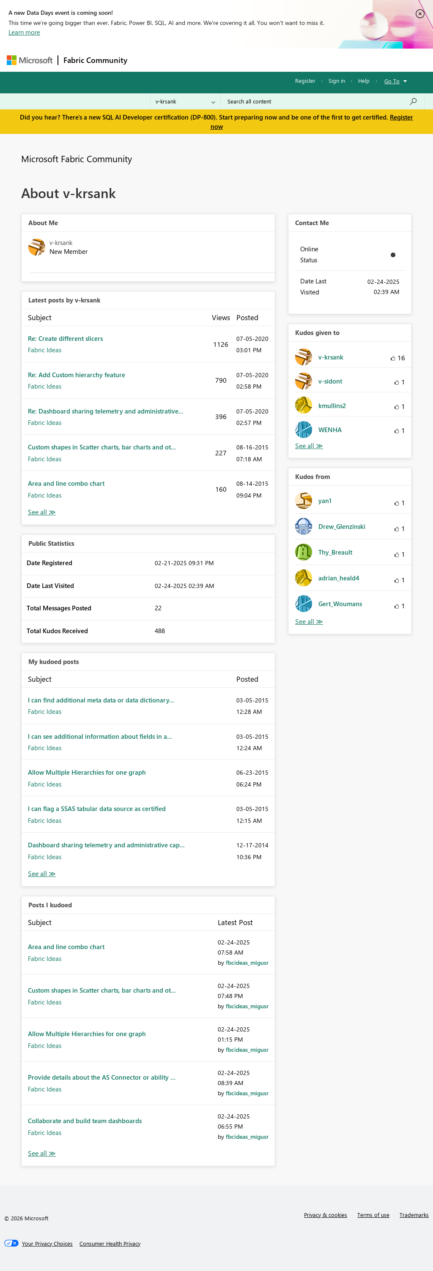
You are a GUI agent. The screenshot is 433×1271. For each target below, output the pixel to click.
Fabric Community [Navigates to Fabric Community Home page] (95, 60)
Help (364, 80)
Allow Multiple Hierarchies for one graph (87, 772)
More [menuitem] (322, 59)
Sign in (337, 80)
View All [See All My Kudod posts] (42, 874)
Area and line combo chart (66, 483)
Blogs (294, 59)
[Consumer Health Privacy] (109, 1243)
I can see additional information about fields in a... (100, 736)
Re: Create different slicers (65, 338)
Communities (256, 59)
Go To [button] (392, 80)
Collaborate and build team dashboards (85, 1120)
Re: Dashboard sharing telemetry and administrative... (106, 411)
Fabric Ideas (44, 350)
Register (305, 80)
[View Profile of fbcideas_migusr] (247, 962)
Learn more (24, 32)
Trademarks (414, 1214)
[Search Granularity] (185, 101)
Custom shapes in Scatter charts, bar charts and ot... (102, 447)
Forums (146, 59)
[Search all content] (322, 101)
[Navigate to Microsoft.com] (29, 60)
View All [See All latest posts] (42, 512)
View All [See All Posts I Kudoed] (42, 1153)
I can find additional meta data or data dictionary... (101, 700)
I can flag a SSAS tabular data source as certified (97, 808)
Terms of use (373, 1214)
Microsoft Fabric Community (76, 158)
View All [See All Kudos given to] (309, 446)
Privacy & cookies (325, 1214)
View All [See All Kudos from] (309, 621)
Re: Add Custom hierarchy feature (76, 374)
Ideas (218, 59)
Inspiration (184, 59)
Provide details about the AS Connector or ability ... (101, 1077)
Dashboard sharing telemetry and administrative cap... (106, 845)
